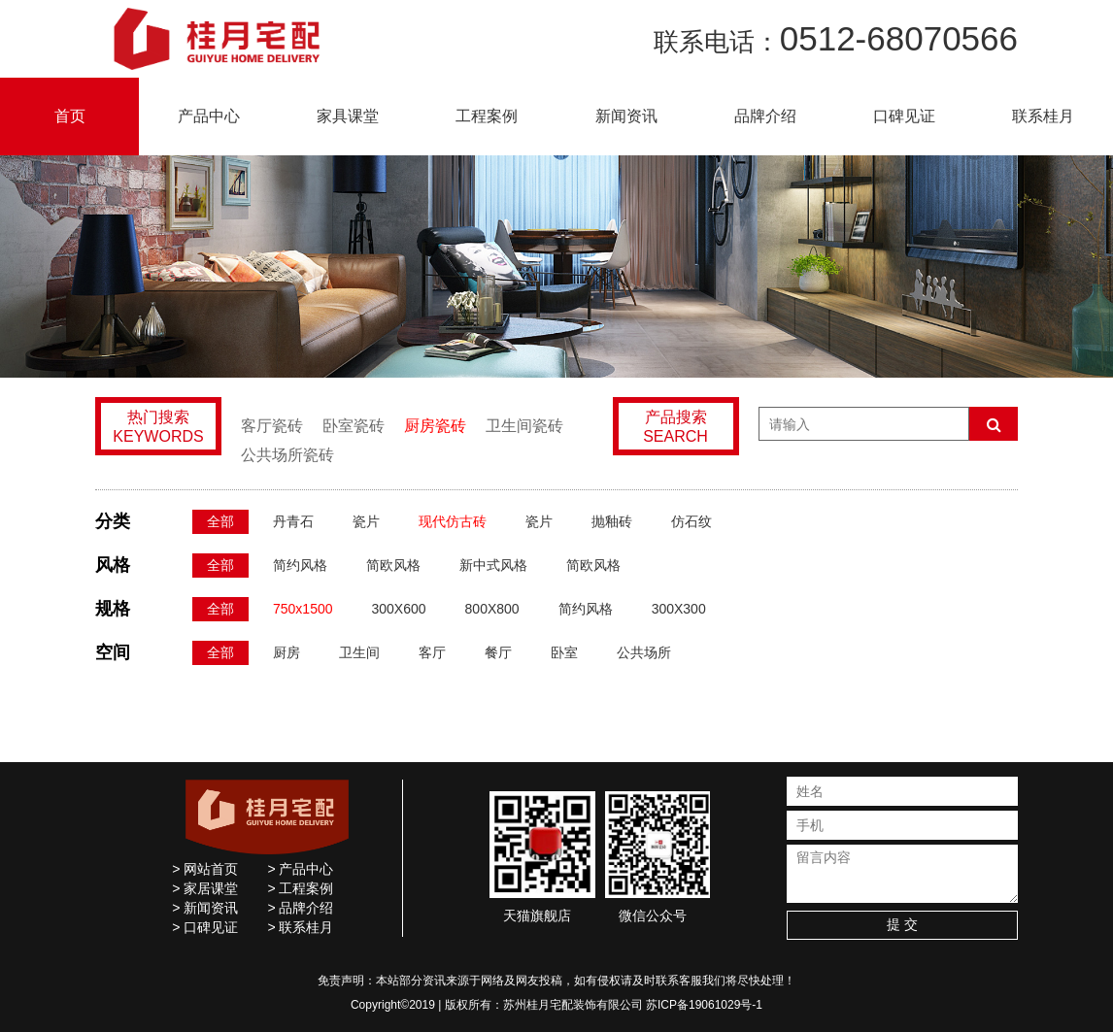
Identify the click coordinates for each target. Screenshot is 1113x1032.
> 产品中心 (300, 869)
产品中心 (209, 116)
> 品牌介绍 (300, 907)
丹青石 (293, 521)
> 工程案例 (300, 888)
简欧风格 (393, 565)
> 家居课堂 (205, 888)
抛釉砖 (611, 521)
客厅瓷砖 (272, 425)
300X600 (399, 608)
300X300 (679, 608)
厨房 (286, 652)
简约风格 (300, 565)
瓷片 (366, 521)
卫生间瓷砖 (524, 425)
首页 (69, 116)
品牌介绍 (765, 116)
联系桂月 (1043, 116)
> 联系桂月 (300, 927)
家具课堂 (348, 116)
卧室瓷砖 (353, 425)
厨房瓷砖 (435, 425)
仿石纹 (691, 521)
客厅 (432, 652)
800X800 (492, 608)
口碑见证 (904, 116)
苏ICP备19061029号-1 (704, 1005)
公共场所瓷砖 (287, 455)
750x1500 (303, 608)
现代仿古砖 (453, 521)
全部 (220, 521)
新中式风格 (493, 565)
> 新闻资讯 (205, 907)
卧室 (564, 652)
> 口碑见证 (205, 927)
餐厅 (498, 652)
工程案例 (486, 116)
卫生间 (359, 652)
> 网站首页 (205, 869)
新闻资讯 (626, 116)
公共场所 (644, 652)
